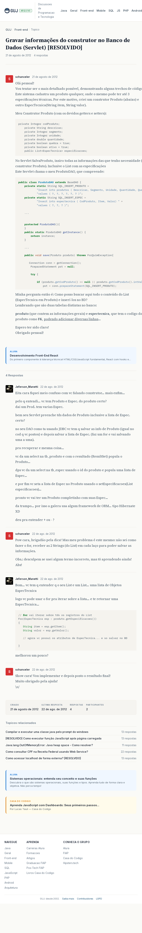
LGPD (99, 898)
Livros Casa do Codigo (40, 872)
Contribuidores (85, 898)
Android (9, 882)
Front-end (21, 29)
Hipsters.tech (70, 863)
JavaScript (10, 872)
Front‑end (87, 10)
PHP (126, 10)
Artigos (31, 858)
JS (118, 10)
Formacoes (33, 853)
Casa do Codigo (73, 858)
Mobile (101, 10)
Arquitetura (11, 887)
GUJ (8, 29)
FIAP (66, 853)
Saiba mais (68, 898)
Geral (73, 10)
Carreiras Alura (35, 848)
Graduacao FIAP (36, 863)
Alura (66, 848)
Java (64, 10)
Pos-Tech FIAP (35, 867)
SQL (111, 10)
